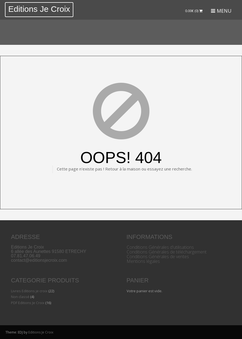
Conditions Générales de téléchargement (167, 252)
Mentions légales (143, 261)
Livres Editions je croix (29, 290)
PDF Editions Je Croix (27, 302)
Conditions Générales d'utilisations (160, 247)
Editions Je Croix (39, 8)
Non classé (20, 296)
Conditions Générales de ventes (158, 256)
